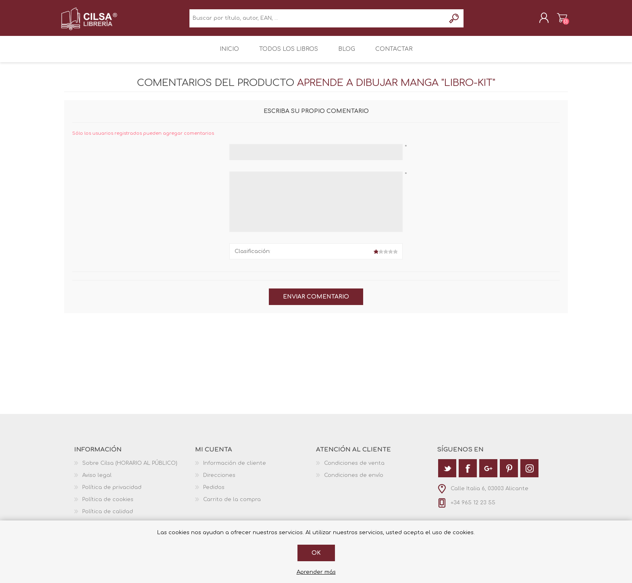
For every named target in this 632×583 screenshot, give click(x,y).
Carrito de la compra (559, 20)
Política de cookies (107, 504)
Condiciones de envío (353, 480)
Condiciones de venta (354, 467)
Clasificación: (252, 256)
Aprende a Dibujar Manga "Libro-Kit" (396, 87)
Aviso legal (97, 480)
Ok (316, 553)
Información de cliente (234, 467)
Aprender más (316, 572)
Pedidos (214, 492)
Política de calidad (107, 516)
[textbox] (317, 20)
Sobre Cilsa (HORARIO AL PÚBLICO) (129, 467)
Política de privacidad (111, 492)
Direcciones (219, 480)
